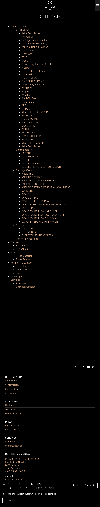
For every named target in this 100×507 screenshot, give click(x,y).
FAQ (18, 273)
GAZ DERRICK (29, 125)
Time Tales (27, 50)
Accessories (22, 225)
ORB (23, 105)
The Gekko (27, 36)
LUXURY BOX (28, 232)
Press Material (24, 255)
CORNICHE (27, 190)
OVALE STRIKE (29, 197)
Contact (9, 476)
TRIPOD (25, 108)
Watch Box (27, 228)
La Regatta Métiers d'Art (35, 40)
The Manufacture (19, 242)
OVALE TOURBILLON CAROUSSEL (40, 211)
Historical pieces (13, 413)
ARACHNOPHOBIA (31, 136)
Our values (22, 249)
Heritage (21, 245)
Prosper (25, 67)
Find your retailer (13, 479)
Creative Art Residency (34, 43)
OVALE (25, 194)
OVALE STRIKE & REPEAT (35, 201)
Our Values (10, 409)
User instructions (25, 286)
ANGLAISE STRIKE (31, 177)
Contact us (22, 269)
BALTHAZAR (28, 132)
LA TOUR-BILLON (31, 156)
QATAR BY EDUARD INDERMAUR (39, 221)
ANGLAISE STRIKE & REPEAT (37, 180)
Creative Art (23, 29)
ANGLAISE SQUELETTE (34, 184)
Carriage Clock (24, 170)
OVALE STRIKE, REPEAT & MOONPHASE (43, 204)
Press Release (12, 425)
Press (13, 252)
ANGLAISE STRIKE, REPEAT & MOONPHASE (45, 187)
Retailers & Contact (21, 262)
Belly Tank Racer (30, 33)
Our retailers (23, 266)
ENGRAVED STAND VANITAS (37, 235)
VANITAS (26, 95)
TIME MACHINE (29, 118)
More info (9, 500)
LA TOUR (26, 153)
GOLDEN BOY (28, 98)
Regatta (25, 91)
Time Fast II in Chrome (33, 71)
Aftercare (21, 283)
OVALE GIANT (29, 207)
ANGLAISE (27, 173)
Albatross (26, 53)
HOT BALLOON (29, 122)
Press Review (23, 259)
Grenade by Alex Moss (33, 84)
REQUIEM (26, 115)
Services (15, 279)
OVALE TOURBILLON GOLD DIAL (39, 218)
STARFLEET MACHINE (33, 142)
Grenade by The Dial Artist (36, 64)
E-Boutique (16, 276)
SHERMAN (27, 139)
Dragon (25, 60)
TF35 (24, 57)
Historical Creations (27, 238)
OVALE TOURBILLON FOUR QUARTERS (43, 214)
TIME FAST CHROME (32, 81)
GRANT (25, 129)
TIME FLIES (27, 101)
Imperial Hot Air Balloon (34, 47)
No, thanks (90, 485)
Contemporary (24, 149)
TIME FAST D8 (29, 77)
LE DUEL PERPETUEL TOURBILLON (41, 166)
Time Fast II (27, 74)
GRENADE (27, 88)
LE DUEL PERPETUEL (33, 163)
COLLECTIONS (18, 26)
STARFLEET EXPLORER (34, 112)
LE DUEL (26, 160)
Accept (76, 485)
